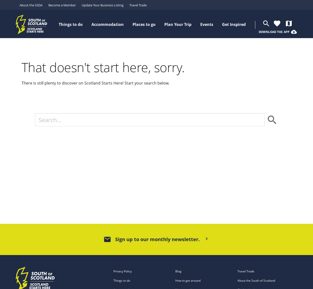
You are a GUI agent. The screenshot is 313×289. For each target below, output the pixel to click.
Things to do (121, 280)
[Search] (149, 119)
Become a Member (62, 5)
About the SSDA (31, 5)
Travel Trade (138, 5)
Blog (178, 271)
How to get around (188, 280)
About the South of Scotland (256, 280)
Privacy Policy (122, 271)
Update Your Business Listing (102, 5)
